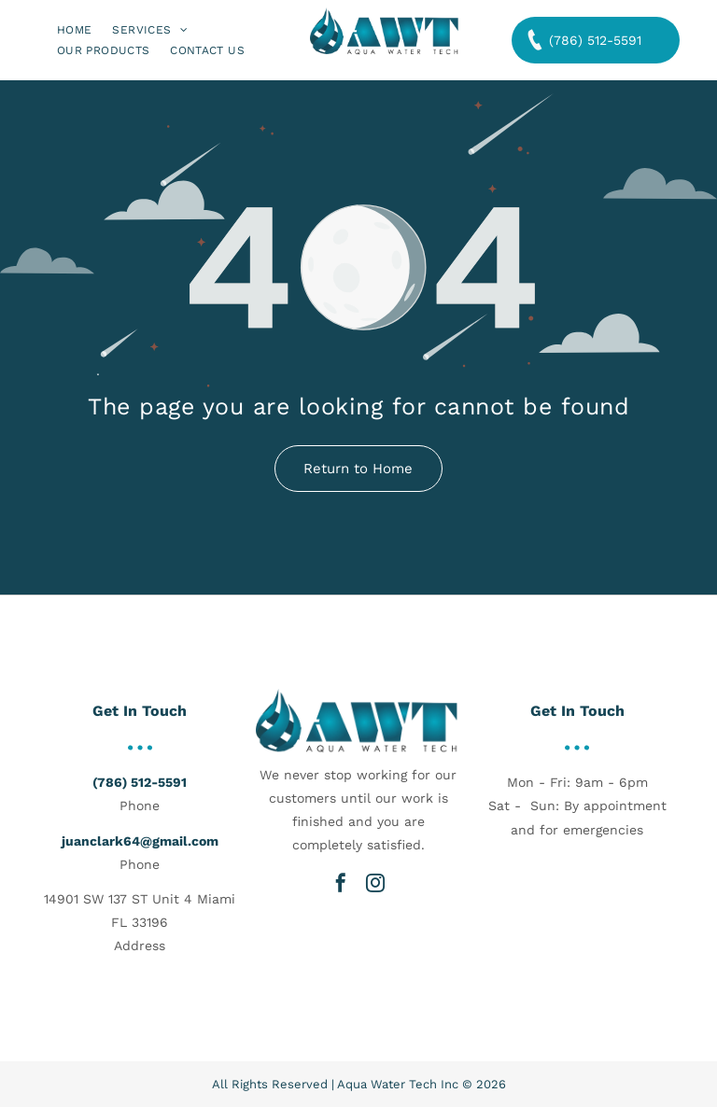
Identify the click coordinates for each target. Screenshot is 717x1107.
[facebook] (341, 883)
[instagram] (375, 883)
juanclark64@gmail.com (140, 841)
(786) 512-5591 (139, 782)
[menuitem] (74, 29)
